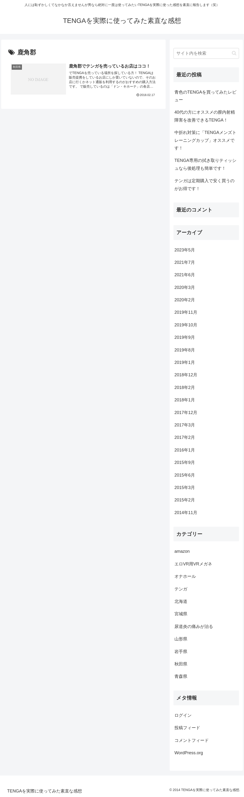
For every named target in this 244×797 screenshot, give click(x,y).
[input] (206, 53)
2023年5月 (184, 250)
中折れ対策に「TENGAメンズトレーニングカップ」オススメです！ (205, 140)
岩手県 (180, 651)
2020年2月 (184, 300)
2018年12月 (185, 374)
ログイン (183, 715)
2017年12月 (185, 412)
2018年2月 (184, 387)
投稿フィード (187, 727)
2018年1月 (184, 400)
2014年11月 (185, 512)
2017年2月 (184, 437)
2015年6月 (184, 475)
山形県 (180, 639)
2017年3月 (184, 425)
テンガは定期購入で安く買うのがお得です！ (204, 184)
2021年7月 (184, 262)
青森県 (180, 676)
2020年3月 (184, 287)
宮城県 (180, 613)
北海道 (180, 601)
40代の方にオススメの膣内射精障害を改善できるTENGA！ (204, 116)
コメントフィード (191, 740)
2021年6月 (184, 274)
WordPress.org (188, 752)
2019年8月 (184, 350)
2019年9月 (184, 337)
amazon (182, 551)
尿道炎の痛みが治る (193, 626)
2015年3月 (184, 487)
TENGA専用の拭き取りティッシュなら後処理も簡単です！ (205, 164)
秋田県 (180, 664)
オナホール (185, 576)
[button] (234, 53)
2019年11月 (185, 312)
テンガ (180, 589)
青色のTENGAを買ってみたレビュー (205, 96)
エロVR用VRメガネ (193, 564)
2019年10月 (185, 325)
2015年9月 (184, 462)
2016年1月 (184, 450)
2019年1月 (184, 362)
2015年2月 (184, 500)
